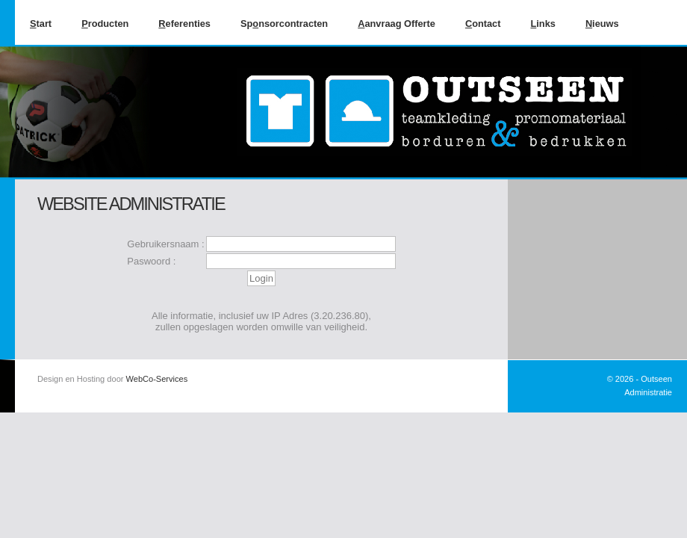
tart (41, 23)
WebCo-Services (157, 378)
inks (542, 23)
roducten (104, 23)
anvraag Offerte (396, 23)
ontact (483, 23)
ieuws (602, 23)
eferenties (184, 23)
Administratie (648, 392)
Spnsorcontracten (284, 23)
